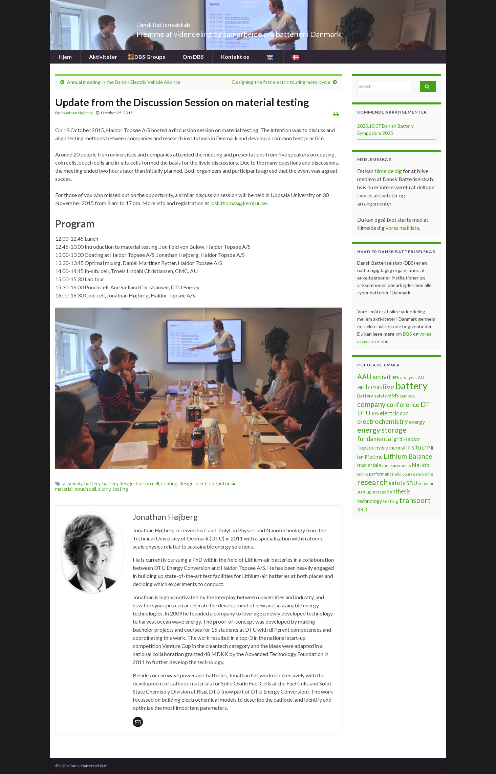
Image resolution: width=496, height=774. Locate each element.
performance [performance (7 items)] (381, 474)
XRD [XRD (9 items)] (362, 509)
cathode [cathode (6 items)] (407, 395)
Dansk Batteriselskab (182, 22)
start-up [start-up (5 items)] (364, 492)
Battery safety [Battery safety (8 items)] (372, 395)
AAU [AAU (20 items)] (364, 376)
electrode (206, 483)
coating (169, 483)
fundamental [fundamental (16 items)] (375, 438)
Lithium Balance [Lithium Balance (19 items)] (408, 456)
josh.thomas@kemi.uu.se (238, 203)
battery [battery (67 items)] (411, 385)
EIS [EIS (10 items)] (375, 413)
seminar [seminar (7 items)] (426, 483)
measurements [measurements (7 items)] (396, 465)
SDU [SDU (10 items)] (412, 483)
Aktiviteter (103, 56)
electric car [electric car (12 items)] (394, 413)
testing (120, 489)
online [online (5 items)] (362, 474)
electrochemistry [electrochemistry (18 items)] (382, 421)
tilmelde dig (388, 171)
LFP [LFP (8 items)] (426, 448)
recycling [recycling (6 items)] (424, 474)
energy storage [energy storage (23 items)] (382, 430)
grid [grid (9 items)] (398, 439)
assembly (72, 483)
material (63, 489)
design (186, 483)
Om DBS (193, 56)
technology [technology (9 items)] (369, 501)
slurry (104, 489)
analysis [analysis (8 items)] (408, 377)
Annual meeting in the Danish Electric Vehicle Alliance (123, 82)
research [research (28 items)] (372, 482)
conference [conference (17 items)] (403, 404)
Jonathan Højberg (76, 112)
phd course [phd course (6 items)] (405, 474)
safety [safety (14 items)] (397, 482)
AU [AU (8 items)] (421, 377)
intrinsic (227, 483)
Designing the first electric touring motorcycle (281, 82)
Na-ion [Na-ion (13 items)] (420, 464)
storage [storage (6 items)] (379, 491)
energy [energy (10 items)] (417, 422)
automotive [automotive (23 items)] (375, 386)
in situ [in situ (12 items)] (413, 447)
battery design (118, 483)
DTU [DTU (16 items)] (363, 413)
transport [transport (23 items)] (415, 500)
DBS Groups (149, 56)
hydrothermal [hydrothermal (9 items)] (390, 448)
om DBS (404, 334)
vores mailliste (402, 227)
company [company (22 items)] (371, 404)
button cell (147, 483)
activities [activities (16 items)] (385, 377)
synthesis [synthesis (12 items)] (399, 491)
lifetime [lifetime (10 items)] (374, 457)
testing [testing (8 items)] (390, 501)
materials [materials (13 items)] (369, 464)
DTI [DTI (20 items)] (426, 404)
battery (92, 483)
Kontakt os (235, 56)
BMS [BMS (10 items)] (393, 395)
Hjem (65, 56)
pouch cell (85, 489)
